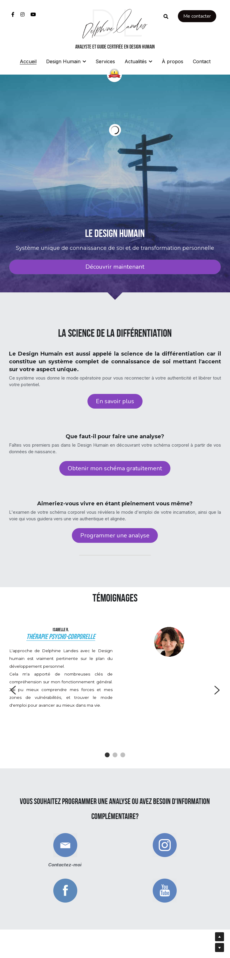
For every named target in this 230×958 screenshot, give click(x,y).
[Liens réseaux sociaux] (12, 14)
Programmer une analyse (114, 537)
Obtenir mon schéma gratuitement (115, 470)
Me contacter (197, 16)
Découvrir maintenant (114, 267)
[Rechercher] (166, 16)
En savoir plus (115, 402)
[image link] (114, 23)
